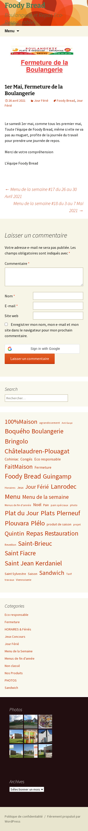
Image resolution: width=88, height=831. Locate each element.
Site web (11, 315)
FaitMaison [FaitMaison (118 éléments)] (19, 466)
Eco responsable (16, 615)
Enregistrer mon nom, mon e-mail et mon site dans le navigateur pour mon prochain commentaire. (42, 330)
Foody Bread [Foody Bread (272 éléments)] (23, 476)
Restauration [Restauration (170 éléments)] (61, 533)
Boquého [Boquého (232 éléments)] (17, 431)
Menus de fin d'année (19, 658)
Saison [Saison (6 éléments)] (32, 574)
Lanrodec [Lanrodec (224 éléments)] (64, 486)
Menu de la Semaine (19, 651)
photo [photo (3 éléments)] (73, 505)
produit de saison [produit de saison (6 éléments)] (59, 524)
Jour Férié (41, 100)
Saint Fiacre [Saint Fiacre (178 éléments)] (20, 553)
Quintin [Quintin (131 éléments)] (14, 533)
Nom (10, 296)
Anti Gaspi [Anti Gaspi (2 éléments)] (67, 422)
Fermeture (12, 622)
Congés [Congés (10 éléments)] (26, 459)
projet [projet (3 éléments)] (77, 524)
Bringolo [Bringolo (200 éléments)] (16, 441)
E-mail (11, 305)
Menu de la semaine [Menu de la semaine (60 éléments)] (45, 496)
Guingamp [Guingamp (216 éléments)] (57, 476)
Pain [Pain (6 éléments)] (46, 505)
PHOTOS (11, 680)
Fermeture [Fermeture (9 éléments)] (42, 467)
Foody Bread (66, 100)
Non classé (12, 666)
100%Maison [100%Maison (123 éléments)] (21, 421)
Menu (10, 31)
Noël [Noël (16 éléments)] (37, 504)
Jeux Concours (15, 636)
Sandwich (11, 688)
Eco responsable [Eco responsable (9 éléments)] (47, 459)
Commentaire (17, 263)
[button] (42, 349)
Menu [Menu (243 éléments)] (12, 496)
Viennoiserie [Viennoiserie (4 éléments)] (23, 579)
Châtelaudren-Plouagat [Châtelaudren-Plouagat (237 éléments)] (37, 451)
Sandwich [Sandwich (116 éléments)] (51, 573)
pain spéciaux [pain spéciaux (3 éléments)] (59, 505)
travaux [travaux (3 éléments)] (9, 579)
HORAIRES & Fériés (18, 629)
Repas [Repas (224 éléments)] (34, 533)
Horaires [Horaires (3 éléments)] (10, 487)
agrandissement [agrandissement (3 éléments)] (49, 422)
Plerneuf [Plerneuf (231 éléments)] (68, 513)
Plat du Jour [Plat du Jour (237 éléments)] (22, 513)
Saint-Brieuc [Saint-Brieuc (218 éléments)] (35, 543)
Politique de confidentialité (24, 816)
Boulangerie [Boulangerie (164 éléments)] (47, 431)
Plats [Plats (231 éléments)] (48, 513)
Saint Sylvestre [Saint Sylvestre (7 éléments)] (15, 574)
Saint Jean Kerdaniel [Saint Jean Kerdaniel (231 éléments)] (33, 563)
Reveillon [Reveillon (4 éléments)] (10, 544)
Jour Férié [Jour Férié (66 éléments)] (37, 486)
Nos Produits (14, 673)
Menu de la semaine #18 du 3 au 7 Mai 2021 (48, 206)
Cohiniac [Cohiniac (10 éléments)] (12, 459)
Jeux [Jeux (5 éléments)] (20, 488)
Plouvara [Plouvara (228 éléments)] (17, 523)
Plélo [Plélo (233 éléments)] (38, 523)
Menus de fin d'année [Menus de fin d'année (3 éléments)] (18, 505)
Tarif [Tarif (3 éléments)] (69, 574)
